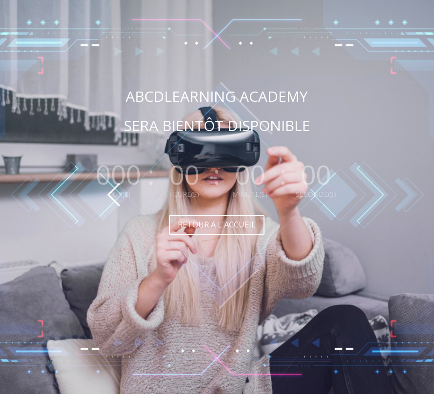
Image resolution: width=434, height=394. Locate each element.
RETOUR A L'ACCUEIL (217, 224)
